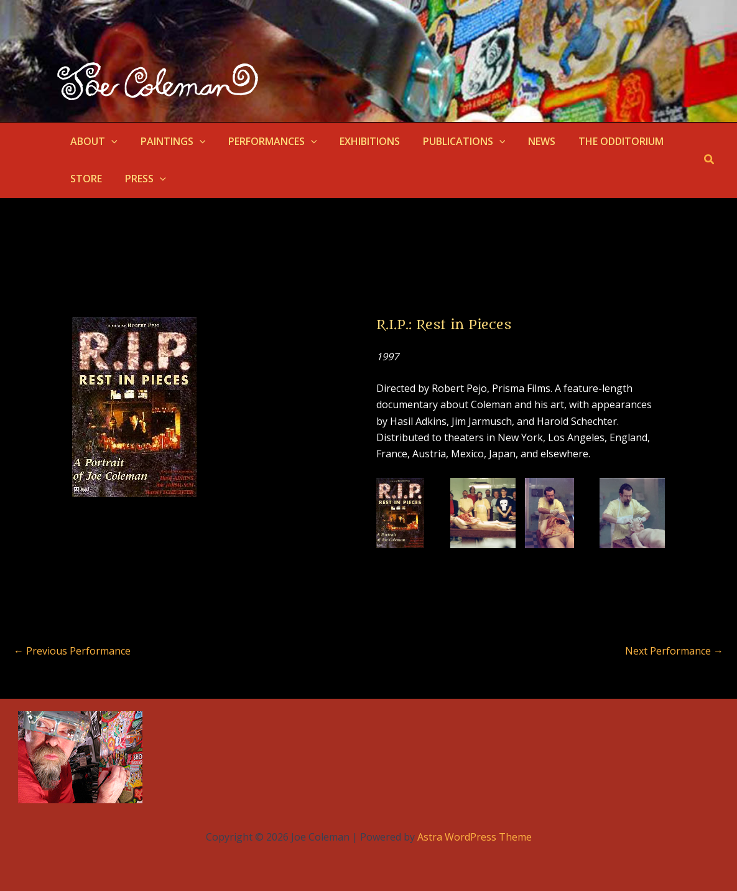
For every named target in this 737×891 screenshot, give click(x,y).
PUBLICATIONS (451, 141)
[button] (110, 141)
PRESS (141, 178)
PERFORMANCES (265, 141)
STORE (85, 178)
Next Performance (674, 651)
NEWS (525, 141)
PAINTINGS (169, 141)
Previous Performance (72, 651)
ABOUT (92, 141)
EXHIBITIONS (360, 141)
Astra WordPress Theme (474, 837)
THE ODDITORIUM (601, 141)
